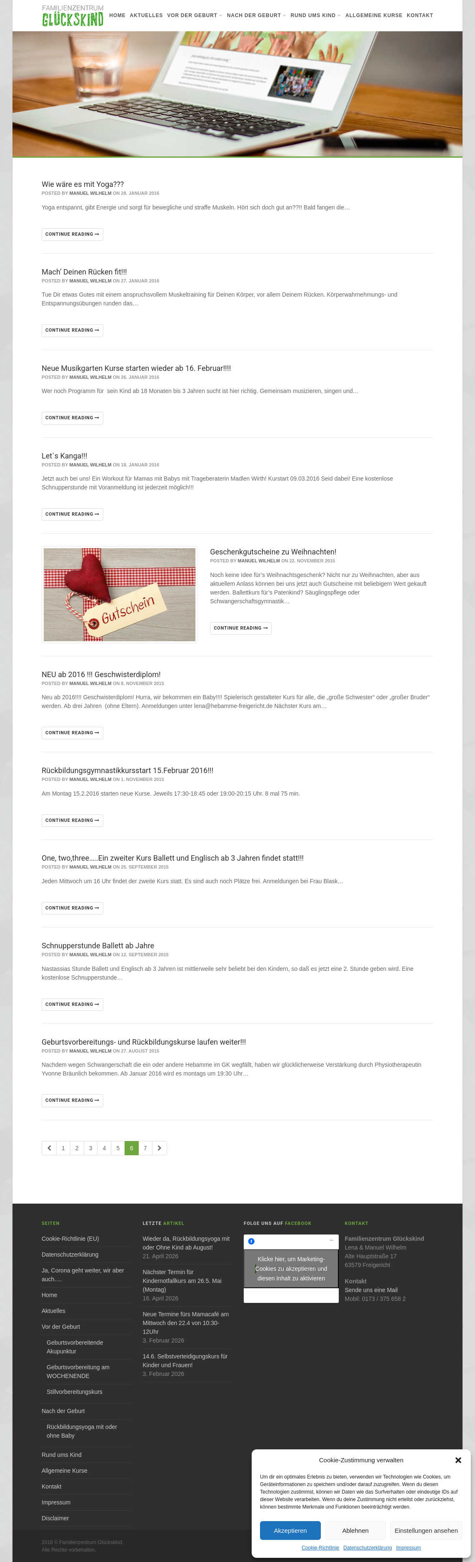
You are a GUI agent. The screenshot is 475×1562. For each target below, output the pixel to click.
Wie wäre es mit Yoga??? (83, 184)
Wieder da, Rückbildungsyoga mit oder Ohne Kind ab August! (186, 1243)
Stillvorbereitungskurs (74, 1391)
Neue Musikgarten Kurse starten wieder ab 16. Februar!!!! (136, 368)
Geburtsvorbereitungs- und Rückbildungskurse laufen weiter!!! (144, 1042)
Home (117, 15)
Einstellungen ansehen (426, 1530)
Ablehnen (355, 1530)
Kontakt (420, 15)
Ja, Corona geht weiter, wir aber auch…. (83, 1274)
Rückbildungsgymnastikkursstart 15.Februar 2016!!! (127, 770)
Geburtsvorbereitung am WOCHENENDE (78, 1371)
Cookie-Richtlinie (320, 1548)
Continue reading (72, 234)
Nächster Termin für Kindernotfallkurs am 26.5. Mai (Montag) (182, 1281)
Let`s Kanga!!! (64, 455)
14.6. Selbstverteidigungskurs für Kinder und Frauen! (185, 1360)
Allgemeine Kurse (373, 15)
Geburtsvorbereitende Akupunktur (75, 1347)
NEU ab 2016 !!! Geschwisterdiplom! (101, 674)
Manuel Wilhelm (90, 193)
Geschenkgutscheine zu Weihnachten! (273, 551)
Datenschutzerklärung (367, 1548)
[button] (458, 1460)
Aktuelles (146, 15)
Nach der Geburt (257, 15)
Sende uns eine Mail (371, 1290)
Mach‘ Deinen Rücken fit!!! (84, 271)
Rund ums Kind (316, 15)
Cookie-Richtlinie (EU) (70, 1238)
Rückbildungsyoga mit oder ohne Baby (82, 1431)
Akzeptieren (290, 1530)
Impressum (408, 1548)
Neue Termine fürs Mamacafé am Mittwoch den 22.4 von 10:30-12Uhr (186, 1323)
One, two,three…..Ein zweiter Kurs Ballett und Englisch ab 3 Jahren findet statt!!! (173, 858)
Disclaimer (55, 1518)
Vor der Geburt (194, 15)
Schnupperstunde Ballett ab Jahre (98, 945)
